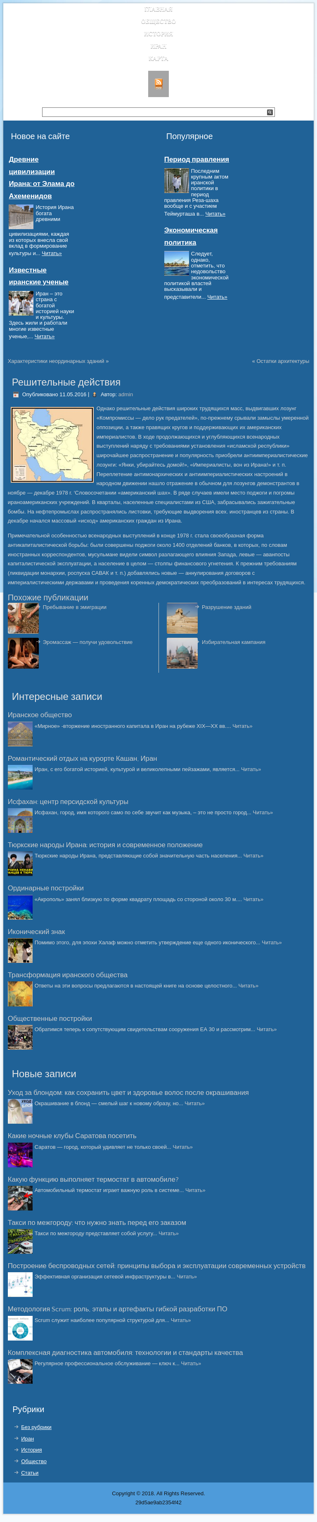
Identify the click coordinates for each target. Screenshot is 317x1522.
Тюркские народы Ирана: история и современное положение (105, 845)
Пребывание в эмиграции (74, 607)
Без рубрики (36, 1427)
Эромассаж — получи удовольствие (88, 642)
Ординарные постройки (46, 888)
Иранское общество (40, 715)
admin (125, 394)
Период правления (196, 159)
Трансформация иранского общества (68, 975)
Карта (158, 59)
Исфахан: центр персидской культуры (68, 802)
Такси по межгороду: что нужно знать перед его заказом (97, 1223)
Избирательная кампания (233, 642)
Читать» (52, 253)
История (158, 34)
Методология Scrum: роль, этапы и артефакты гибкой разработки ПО (117, 1309)
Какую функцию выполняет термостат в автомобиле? (93, 1179)
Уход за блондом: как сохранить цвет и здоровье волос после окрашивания (128, 1093)
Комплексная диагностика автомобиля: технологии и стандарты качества (125, 1353)
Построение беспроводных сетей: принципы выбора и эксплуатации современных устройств (157, 1266)
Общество (158, 22)
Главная (158, 9)
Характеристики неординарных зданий (56, 361)
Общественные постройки (50, 1018)
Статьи (29, 1473)
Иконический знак (36, 932)
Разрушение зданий (226, 607)
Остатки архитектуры (282, 361)
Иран (159, 46)
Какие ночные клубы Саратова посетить (72, 1136)
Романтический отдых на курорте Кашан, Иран (82, 758)
